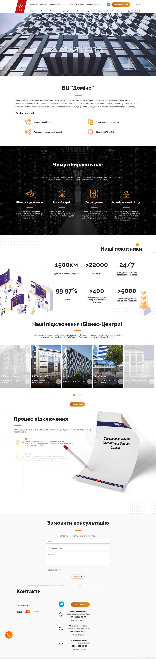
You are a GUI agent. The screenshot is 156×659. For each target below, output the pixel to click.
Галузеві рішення (67, 11)
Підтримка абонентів (106, 11)
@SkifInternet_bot (121, 5)
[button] (74, 395)
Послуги (44, 11)
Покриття (53, 11)
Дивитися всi (77, 404)
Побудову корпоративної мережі (48, 132)
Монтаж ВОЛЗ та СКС (105, 132)
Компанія (33, 11)
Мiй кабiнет (135, 11)
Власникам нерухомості (86, 11)
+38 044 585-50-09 (94, 4)
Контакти (120, 11)
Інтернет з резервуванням (107, 122)
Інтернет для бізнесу (42, 122)
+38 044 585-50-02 (57, 4)
